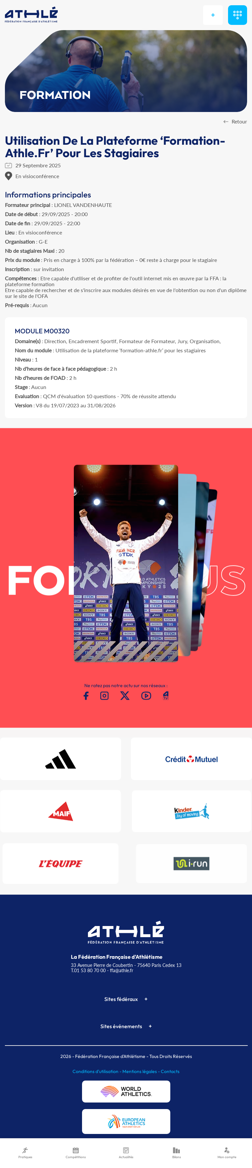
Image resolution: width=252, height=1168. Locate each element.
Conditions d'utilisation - (97, 1071)
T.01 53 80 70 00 (88, 970)
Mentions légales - (141, 1071)
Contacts (170, 1071)
